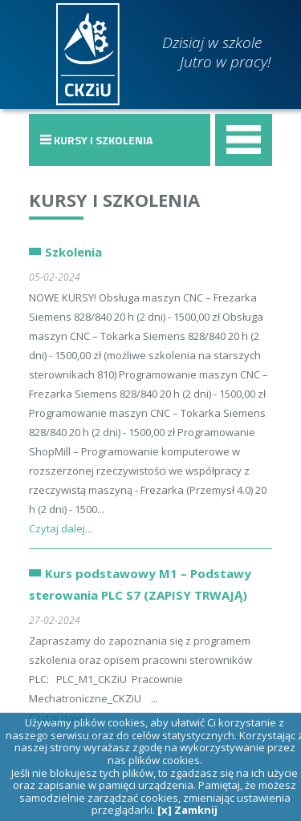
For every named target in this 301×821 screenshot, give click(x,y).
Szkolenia (73, 252)
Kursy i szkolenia (114, 200)
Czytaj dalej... (60, 528)
